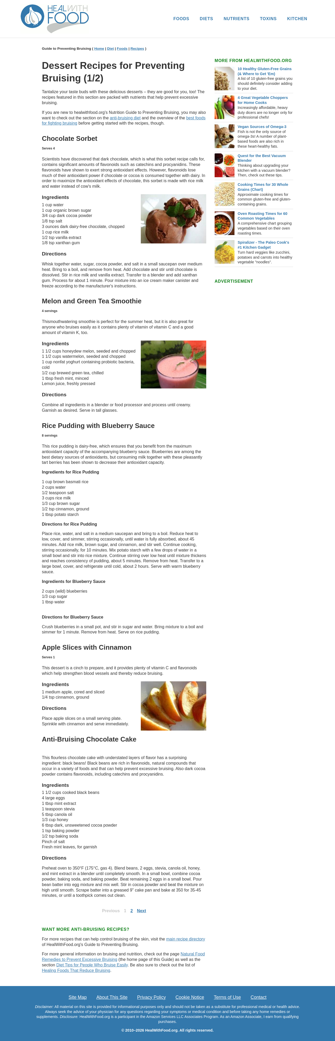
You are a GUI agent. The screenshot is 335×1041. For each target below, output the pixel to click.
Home (99, 49)
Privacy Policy (151, 997)
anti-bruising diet (125, 118)
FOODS (181, 18)
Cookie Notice (190, 997)
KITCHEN (297, 18)
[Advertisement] (254, 363)
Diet (110, 49)
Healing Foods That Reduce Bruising (76, 970)
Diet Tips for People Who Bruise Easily (92, 965)
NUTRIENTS (236, 18)
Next (141, 911)
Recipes (137, 49)
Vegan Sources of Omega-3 (262, 127)
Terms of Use (227, 997)
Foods (122, 49)
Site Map (78, 997)
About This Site (111, 997)
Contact (258, 997)
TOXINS (268, 18)
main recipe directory (185, 939)
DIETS (206, 18)
